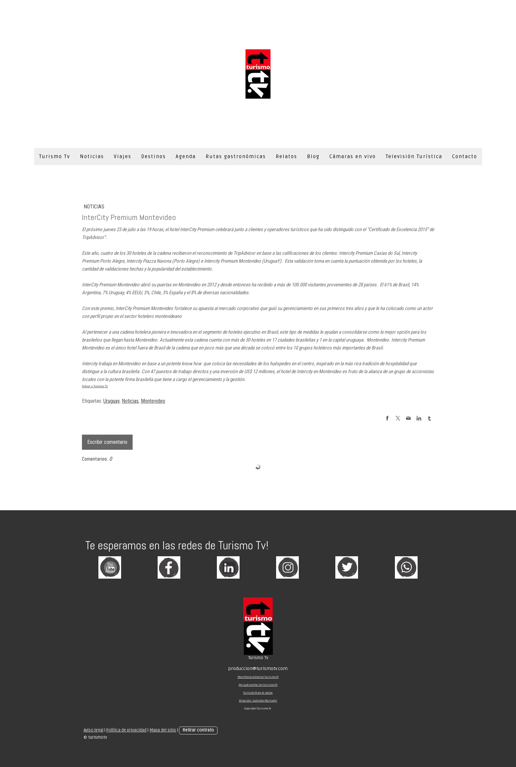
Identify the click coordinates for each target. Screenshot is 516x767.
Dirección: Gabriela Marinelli (258, 700)
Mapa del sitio (162, 730)
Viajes (122, 156)
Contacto (464, 156)
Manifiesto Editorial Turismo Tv (258, 677)
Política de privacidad (126, 730)
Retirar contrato (198, 730)
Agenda (186, 156)
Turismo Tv (54, 156)
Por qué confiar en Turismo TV (258, 684)
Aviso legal (93, 730)
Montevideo (153, 401)
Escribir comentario (107, 442)
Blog (313, 156)
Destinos (153, 156)
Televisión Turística (414, 156)
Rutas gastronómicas (236, 156)
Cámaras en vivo (352, 156)
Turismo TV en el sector (258, 692)
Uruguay (111, 401)
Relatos (286, 156)
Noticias (92, 156)
